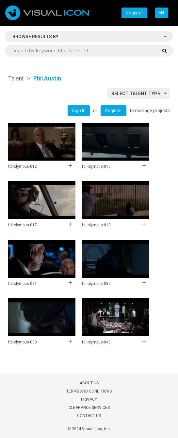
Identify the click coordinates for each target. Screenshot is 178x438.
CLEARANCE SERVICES (89, 407)
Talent (16, 78)
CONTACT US (89, 415)
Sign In (79, 110)
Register (134, 12)
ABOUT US (89, 383)
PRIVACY (89, 399)
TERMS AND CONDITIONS (89, 391)
